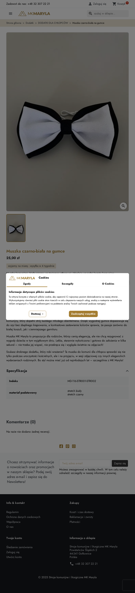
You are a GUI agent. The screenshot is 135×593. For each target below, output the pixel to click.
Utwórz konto (14, 557)
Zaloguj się (12, 552)
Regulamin (12, 512)
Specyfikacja (16, 370)
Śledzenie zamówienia (19, 547)
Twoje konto (14, 538)
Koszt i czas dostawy (82, 512)
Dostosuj (37, 313)
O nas (9, 527)
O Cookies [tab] (108, 283)
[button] (98, 4)
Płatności (75, 522)
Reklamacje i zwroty (81, 517)
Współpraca (13, 522)
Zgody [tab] (27, 283)
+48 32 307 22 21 (86, 564)
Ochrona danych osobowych (23, 517)
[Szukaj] (108, 13)
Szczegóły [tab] (67, 283)
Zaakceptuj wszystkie (83, 313)
